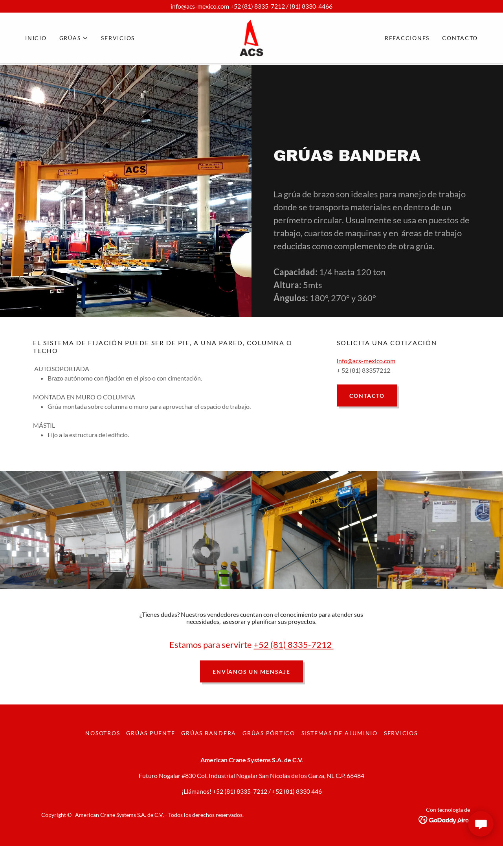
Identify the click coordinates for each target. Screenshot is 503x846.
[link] (251, 38)
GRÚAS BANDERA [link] (208, 733)
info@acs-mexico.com (366, 360)
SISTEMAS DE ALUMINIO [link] (339, 733)
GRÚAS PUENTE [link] (150, 733)
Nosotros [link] (102, 733)
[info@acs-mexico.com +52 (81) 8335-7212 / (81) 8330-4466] (251, 6)
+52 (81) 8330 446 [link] (297, 791)
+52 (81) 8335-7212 (293, 644)
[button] (74, 39)
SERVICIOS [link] (118, 38)
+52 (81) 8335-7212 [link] (240, 791)
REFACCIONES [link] (407, 38)
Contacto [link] (460, 38)
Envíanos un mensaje (251, 671)
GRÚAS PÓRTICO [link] (268, 733)
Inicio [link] (36, 38)
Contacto (366, 395)
